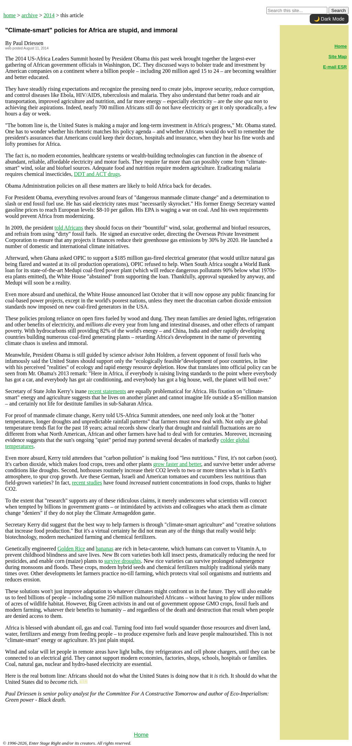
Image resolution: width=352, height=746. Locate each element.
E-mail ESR (335, 66)
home (9, 15)
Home (141, 735)
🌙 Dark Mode (329, 19)
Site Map (338, 56)
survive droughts (122, 561)
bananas (104, 549)
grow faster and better (177, 464)
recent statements (107, 391)
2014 (49, 15)
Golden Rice (71, 549)
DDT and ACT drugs (97, 174)
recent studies (87, 483)
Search (338, 10)
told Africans (69, 228)
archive (30, 15)
